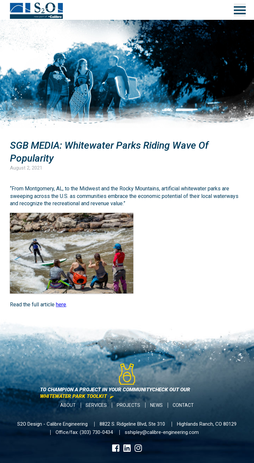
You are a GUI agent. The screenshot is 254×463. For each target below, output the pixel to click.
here (61, 304)
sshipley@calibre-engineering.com (162, 432)
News (156, 405)
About (68, 405)
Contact (183, 405)
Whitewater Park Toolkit (73, 396)
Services (96, 405)
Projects (128, 405)
